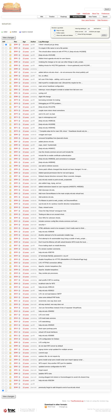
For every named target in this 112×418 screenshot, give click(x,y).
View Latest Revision (88, 20)
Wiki (41, 16)
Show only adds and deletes (63, 35)
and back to (101, 28)
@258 (16, 174)
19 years (26, 44)
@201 (16, 373)
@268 (16, 139)
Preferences (106, 13)
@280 (16, 97)
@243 (16, 226)
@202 (16, 370)
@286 (16, 76)
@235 (16, 254)
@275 (16, 114)
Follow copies (59, 33)
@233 (16, 261)
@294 (16, 48)
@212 (16, 335)
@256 (16, 181)
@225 (16, 289)
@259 (16, 170)
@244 (16, 223)
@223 (16, 296)
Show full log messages (83, 34)
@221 (16, 303)
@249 (16, 205)
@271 (16, 128)
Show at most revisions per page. (87, 31)
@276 (16, 111)
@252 (16, 195)
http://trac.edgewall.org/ (103, 414)
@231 (16, 268)
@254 (16, 188)
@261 (16, 163)
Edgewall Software (28, 414)
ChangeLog (63, 410)
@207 (16, 352)
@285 (16, 79)
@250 (16, 202)
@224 (16, 293)
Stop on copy (59, 30)
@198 (16, 384)
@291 (16, 58)
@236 (16, 251)
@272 (16, 125)
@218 (16, 314)
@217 (16, 317)
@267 (16, 142)
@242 (16, 230)
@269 (16, 135)
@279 (16, 100)
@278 (16, 104)
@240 (16, 237)
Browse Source (78, 16)
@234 (16, 258)
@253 (16, 191)
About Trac (95, 13)
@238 (16, 244)
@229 (16, 275)
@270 (16, 132)
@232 (16, 265)
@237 (16, 247)
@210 (16, 342)
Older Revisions (102, 20)
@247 (16, 212)
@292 (16, 55)
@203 (16, 366)
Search (105, 16)
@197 (16, 387)
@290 (16, 62)
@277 (16, 107)
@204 (16, 363)
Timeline (51, 16)
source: (6, 23)
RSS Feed (51, 410)
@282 (16, 90)
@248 (16, 209)
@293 (16, 51)
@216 (16, 321)
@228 (16, 279)
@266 (16, 146)
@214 (16, 328)
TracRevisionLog (77, 404)
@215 (16, 324)
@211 (16, 338)
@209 (16, 345)
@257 (16, 177)
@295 (16, 44)
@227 (16, 282)
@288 (16, 69)
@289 (16, 65)
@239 (16, 240)
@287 (16, 72)
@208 (16, 349)
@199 (16, 380)
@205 (16, 359)
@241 (16, 233)
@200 (16, 377)
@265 (16, 149)
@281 (16, 93)
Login (78, 13)
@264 (16, 153)
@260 (16, 167)
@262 (16, 160)
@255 (16, 184)
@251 (16, 198)
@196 (16, 391)
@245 (16, 219)
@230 (16, 272)
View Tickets (93, 16)
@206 (16, 356)
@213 (16, 331)
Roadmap (64, 16)
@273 (16, 121)
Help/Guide (86, 13)
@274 (16, 118)
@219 (16, 310)
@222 (16, 300)
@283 (16, 86)
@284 (16, 83)
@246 (16, 216)
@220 (16, 307)
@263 (16, 156)
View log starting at (84, 28)
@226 (16, 286)
